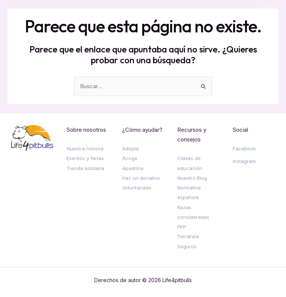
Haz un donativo (141, 178)
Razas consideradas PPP (193, 217)
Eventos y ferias (85, 158)
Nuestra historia (85, 148)
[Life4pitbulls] (34, 15)
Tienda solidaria (85, 168)
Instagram (244, 161)
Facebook (244, 148)
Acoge (129, 158)
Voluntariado (137, 188)
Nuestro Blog (192, 178)
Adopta (130, 148)
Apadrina (132, 168)
